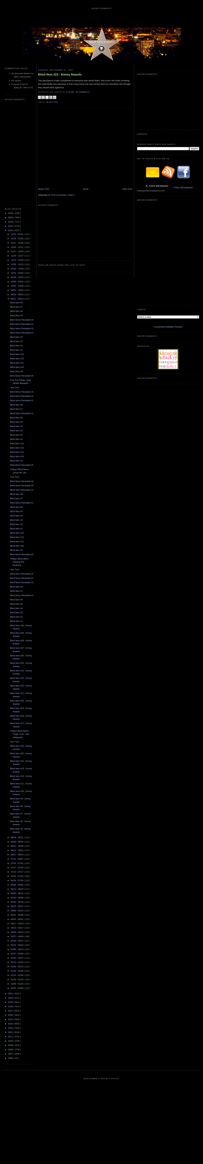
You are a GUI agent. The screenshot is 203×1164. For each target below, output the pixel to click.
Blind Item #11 (17, 363)
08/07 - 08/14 (17, 854)
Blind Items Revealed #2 (21, 328)
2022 (11, 230)
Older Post (127, 189)
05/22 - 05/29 (17, 902)
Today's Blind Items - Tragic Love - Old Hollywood (20, 734)
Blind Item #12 (17, 358)
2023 (11, 226)
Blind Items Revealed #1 (21, 332)
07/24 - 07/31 (17, 863)
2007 (11, 1054)
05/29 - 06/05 (17, 897)
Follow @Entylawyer (183, 187)
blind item (52, 102)
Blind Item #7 (16, 307)
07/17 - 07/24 (17, 867)
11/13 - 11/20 (17, 260)
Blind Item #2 (16, 345)
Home (86, 189)
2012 (11, 1032)
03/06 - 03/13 (17, 949)
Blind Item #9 (16, 371)
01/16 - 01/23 (17, 979)
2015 (11, 1019)
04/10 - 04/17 (17, 928)
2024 (11, 222)
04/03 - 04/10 (17, 932)
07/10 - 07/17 (17, 872)
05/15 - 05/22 (17, 906)
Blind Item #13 (17, 354)
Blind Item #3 (16, 341)
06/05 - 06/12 (17, 893)
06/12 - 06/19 (17, 889)
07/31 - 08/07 (17, 859)
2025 (11, 217)
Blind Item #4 (16, 337)
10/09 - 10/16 (17, 281)
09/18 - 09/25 (17, 294)
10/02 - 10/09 (17, 286)
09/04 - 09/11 (17, 837)
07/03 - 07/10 (17, 876)
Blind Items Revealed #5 (21, 376)
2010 (11, 1041)
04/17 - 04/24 (17, 923)
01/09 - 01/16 (17, 984)
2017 (11, 1011)
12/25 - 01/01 (17, 234)
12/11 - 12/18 (17, 243)
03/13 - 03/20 (17, 945)
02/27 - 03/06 (17, 953)
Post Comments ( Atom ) (63, 195)
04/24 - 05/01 (17, 919)
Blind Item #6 (16, 311)
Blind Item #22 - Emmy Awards (60, 74)
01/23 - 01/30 (17, 975)
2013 (11, 1028)
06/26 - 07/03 (17, 880)
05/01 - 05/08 (17, 915)
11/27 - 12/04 (17, 251)
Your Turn (14, 387)
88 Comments (83, 92)
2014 (11, 1023)
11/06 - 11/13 (17, 264)
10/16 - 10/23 (17, 277)
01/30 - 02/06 (17, 971)
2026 (11, 213)
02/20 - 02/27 (17, 958)
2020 (11, 998)
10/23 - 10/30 (17, 273)
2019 (11, 1002)
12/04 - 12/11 (17, 247)
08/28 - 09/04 (17, 841)
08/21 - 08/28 (17, 846)
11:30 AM (70, 92)
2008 (11, 1049)
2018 (11, 1006)
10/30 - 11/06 (17, 268)
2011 (11, 1036)
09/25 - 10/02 (17, 290)
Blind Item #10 (17, 367)
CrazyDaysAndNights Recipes (168, 327)
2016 (11, 1015)
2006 (11, 1058)
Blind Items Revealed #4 (21, 320)
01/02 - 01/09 (17, 988)
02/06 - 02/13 (17, 966)
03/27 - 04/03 (17, 936)
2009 (11, 1045)
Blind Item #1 (16, 350)
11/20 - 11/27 (17, 255)
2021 (11, 993)
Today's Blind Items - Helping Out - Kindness (20, 561)
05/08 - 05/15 (17, 910)
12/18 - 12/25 (17, 238)
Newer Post (43, 189)
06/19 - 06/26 (17, 885)
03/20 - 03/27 (17, 940)
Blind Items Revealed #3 (21, 324)
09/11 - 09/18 (17, 299)
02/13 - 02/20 (17, 962)
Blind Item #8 (16, 302)
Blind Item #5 (16, 315)
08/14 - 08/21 (17, 850)
